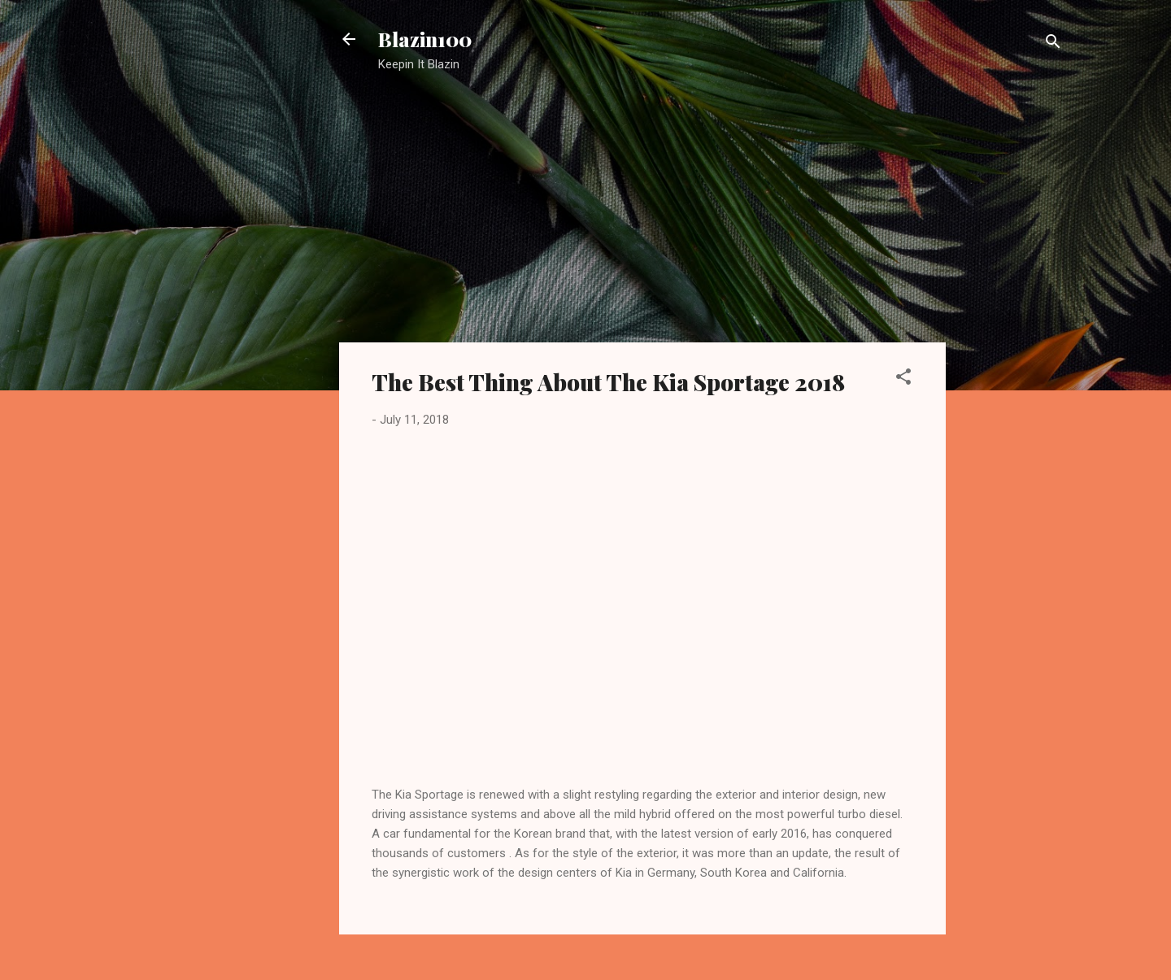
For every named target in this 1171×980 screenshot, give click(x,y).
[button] (903, 379)
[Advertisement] (1011, 346)
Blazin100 (425, 39)
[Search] (1053, 44)
